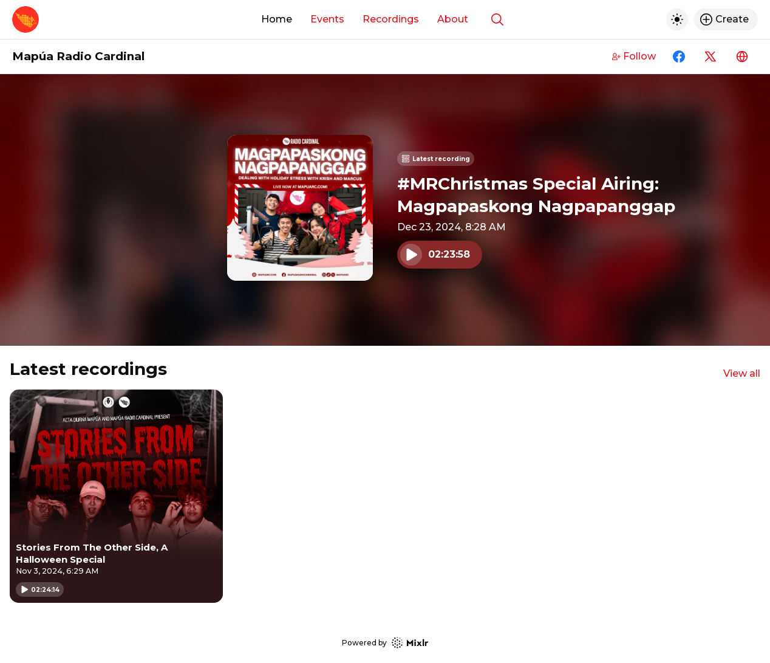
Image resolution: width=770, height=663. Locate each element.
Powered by (385, 642)
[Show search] (497, 19)
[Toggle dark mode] (677, 19)
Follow (634, 56)
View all (741, 373)
